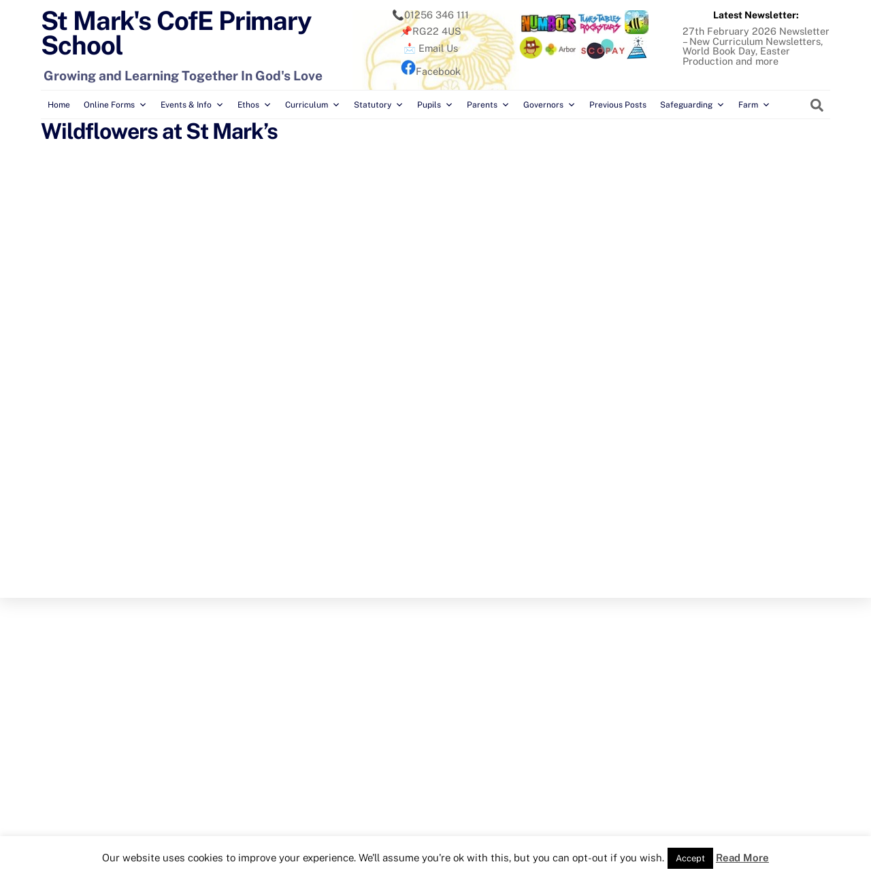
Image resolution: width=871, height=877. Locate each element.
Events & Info (192, 104)
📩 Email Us (431, 48)
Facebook (431, 71)
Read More (742, 857)
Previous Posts (617, 105)
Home (59, 105)
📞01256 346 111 (430, 14)
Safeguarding (692, 104)
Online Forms (115, 104)
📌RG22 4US (430, 31)
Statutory (379, 104)
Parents (488, 104)
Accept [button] (690, 858)
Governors (549, 104)
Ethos (254, 104)
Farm (754, 104)
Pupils (435, 104)
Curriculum (312, 104)
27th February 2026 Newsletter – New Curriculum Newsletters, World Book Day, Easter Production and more (756, 45)
